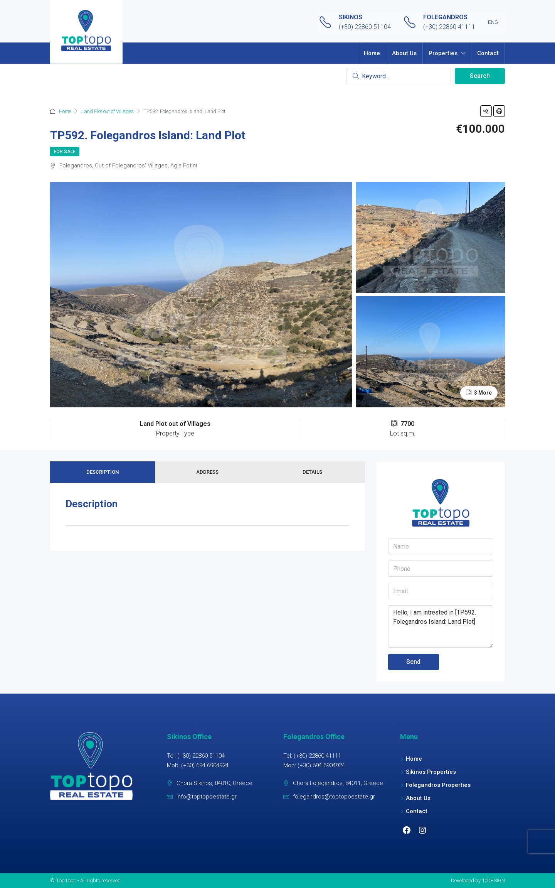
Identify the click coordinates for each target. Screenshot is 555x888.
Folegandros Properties (438, 785)
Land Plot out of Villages (107, 111)
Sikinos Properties (431, 771)
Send (413, 661)
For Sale (65, 151)
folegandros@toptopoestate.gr (334, 796)
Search (480, 75)
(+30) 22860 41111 (449, 26)
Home (372, 53)
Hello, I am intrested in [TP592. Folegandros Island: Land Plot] (440, 626)
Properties (443, 53)
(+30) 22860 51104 (365, 26)
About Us (404, 53)
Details (312, 472)
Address (207, 472)
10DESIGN (493, 880)
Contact (488, 53)
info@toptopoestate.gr (207, 796)
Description (102, 472)
